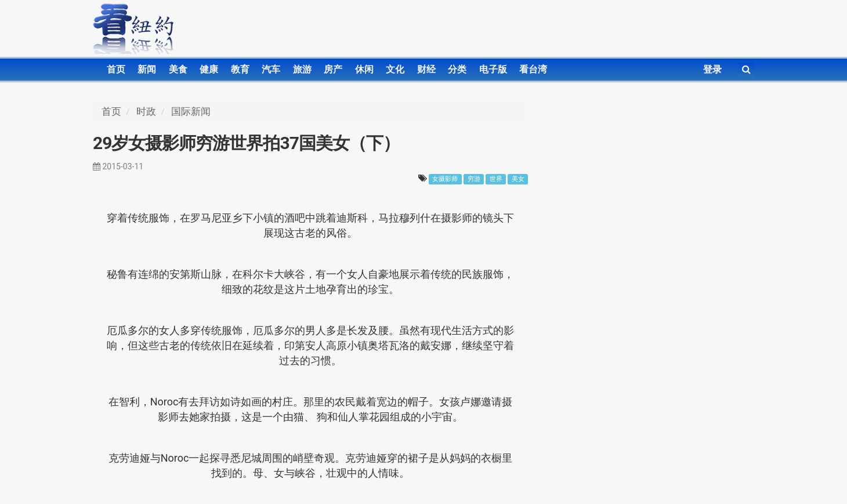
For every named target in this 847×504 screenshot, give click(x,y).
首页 (116, 69)
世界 (496, 179)
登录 (712, 69)
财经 (426, 69)
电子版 (493, 69)
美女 (518, 179)
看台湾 (533, 69)
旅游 (302, 69)
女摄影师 (445, 179)
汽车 (271, 69)
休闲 (364, 69)
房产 (333, 69)
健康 (209, 69)
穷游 (474, 179)
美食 (178, 69)
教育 (240, 69)
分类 (457, 69)
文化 (395, 69)
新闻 (146, 69)
